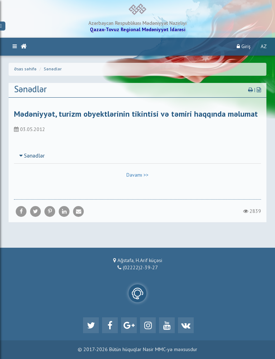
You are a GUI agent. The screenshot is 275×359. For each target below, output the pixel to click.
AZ (264, 46)
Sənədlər (53, 69)
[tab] (137, 155)
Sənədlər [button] (32, 156)
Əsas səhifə (25, 69)
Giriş (244, 46)
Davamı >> (137, 175)
